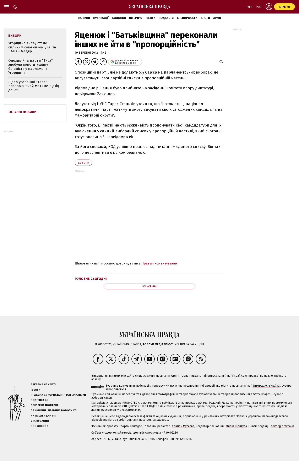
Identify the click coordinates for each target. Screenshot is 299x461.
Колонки (119, 18)
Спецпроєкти (187, 18)
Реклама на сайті (43, 384)
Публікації (101, 18)
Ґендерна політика (45, 405)
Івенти (150, 18)
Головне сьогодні (91, 279)
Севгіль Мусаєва (183, 426)
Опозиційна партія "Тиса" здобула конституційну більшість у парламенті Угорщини (30, 66)
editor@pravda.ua (282, 426)
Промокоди (39, 426)
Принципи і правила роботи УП (54, 410)
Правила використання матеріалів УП (58, 394)
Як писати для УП (43, 415)
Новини (84, 18)
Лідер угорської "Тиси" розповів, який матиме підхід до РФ (33, 86)
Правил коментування (159, 263)
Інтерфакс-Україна (266, 385)
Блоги (205, 18)
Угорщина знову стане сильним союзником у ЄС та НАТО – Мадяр (32, 47)
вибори (83, 162)
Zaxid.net (105, 93)
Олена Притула (236, 426)
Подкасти (166, 18)
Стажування (40, 420)
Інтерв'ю (135, 18)
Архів (217, 18)
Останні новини (23, 112)
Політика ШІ (39, 400)
